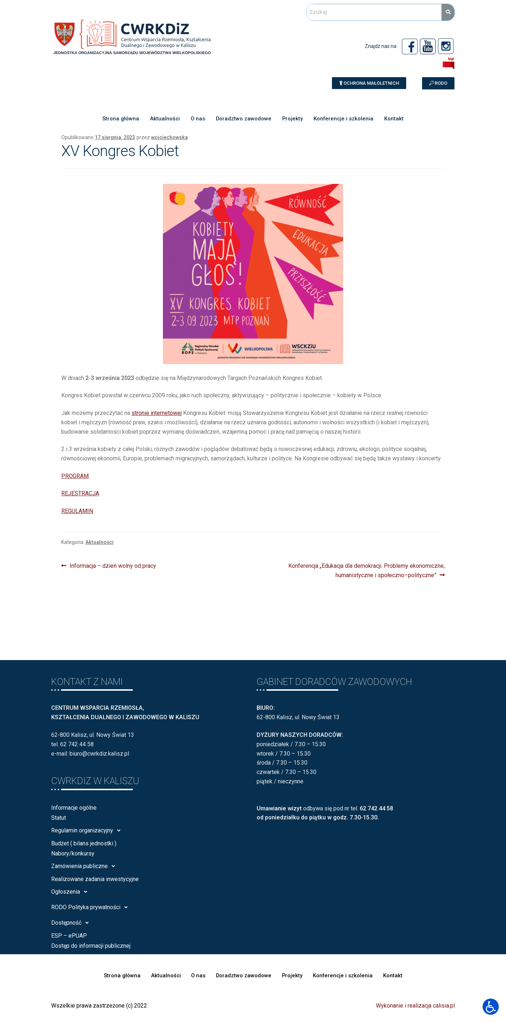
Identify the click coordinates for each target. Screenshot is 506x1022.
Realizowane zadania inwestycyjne (95, 879)
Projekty (292, 119)
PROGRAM (75, 476)
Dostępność (72, 922)
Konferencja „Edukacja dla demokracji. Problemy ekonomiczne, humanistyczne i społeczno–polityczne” (366, 570)
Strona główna (119, 119)
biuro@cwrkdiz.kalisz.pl (99, 753)
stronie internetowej (157, 413)
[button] (369, 83)
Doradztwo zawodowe (243, 119)
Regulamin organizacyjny (87, 830)
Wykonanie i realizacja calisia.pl (415, 1005)
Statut (58, 817)
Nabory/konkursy (72, 853)
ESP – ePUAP (69, 935)
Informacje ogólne (74, 807)
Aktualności (164, 119)
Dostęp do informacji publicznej (90, 945)
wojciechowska (169, 137)
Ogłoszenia (71, 891)
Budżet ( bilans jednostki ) (83, 843)
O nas (197, 119)
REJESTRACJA (80, 493)
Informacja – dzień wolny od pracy (112, 565)
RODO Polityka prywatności (91, 907)
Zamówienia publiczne (85, 866)
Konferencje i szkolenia (344, 119)
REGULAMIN (77, 511)
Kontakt (395, 119)
